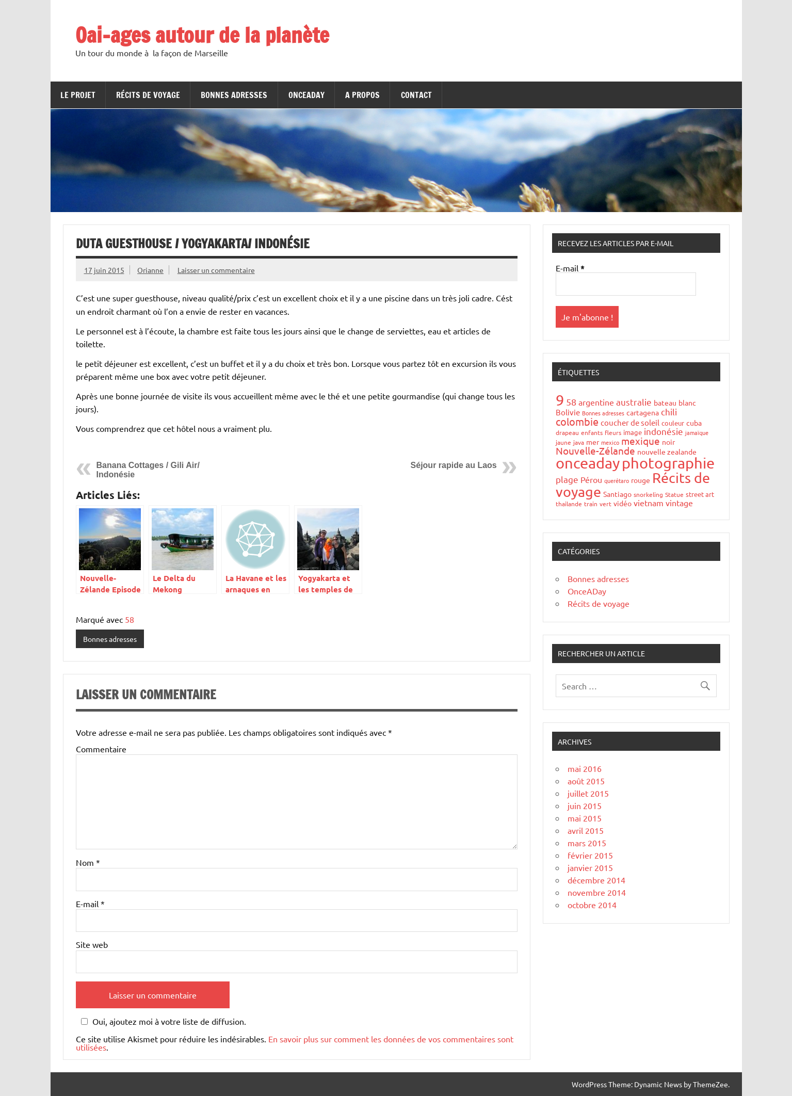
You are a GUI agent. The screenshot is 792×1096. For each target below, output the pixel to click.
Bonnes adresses (234, 95)
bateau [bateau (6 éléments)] (665, 402)
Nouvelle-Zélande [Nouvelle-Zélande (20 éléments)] (595, 450)
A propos (362, 95)
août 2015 (586, 781)
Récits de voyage (148, 95)
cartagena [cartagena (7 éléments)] (642, 412)
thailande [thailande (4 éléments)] (569, 503)
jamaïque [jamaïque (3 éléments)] (696, 432)
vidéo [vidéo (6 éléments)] (622, 503)
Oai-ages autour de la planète (202, 35)
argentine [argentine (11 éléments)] (596, 402)
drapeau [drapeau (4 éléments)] (567, 432)
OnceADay (306, 95)
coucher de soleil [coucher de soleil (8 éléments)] (630, 422)
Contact (416, 95)
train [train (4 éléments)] (590, 503)
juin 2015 (585, 805)
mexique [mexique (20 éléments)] (640, 440)
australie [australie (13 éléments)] (634, 401)
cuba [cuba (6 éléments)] (694, 422)
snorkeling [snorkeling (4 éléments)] (648, 494)
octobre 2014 (592, 904)
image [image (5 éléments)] (632, 432)
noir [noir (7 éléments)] (668, 441)
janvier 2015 (590, 867)
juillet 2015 (588, 793)
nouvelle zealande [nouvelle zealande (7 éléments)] (667, 451)
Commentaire (101, 749)
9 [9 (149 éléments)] (560, 400)
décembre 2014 (596, 880)
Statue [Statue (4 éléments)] (674, 494)
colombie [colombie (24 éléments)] (577, 421)
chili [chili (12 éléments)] (669, 411)
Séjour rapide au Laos (454, 465)
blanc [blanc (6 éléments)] (687, 402)
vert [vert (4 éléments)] (605, 503)
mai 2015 (585, 818)
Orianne (150, 270)
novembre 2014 (597, 892)
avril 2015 (586, 830)
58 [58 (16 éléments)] (571, 401)
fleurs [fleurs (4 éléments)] (613, 432)
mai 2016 (585, 768)
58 (129, 619)
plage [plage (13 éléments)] (567, 479)
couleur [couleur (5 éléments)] (672, 422)
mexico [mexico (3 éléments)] (610, 442)
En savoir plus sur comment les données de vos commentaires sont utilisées (294, 1043)
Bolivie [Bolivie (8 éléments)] (568, 412)
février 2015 (590, 855)
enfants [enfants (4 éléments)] (592, 432)
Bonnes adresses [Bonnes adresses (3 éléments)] (603, 413)
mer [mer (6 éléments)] (592, 441)
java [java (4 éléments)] (578, 442)
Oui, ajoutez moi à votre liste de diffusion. (162, 1021)
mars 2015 (587, 842)
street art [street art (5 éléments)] (700, 494)
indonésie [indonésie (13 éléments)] (663, 431)
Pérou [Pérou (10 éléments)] (591, 479)
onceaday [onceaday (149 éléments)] (588, 463)
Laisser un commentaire (216, 270)
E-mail (90, 903)
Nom (88, 862)
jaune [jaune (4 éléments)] (563, 442)
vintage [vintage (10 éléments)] (679, 502)
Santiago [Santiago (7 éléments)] (617, 493)
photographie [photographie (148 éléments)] (668, 463)
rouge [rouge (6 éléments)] (640, 480)
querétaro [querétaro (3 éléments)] (616, 480)
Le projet (77, 95)
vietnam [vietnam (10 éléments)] (649, 502)
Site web (92, 944)
